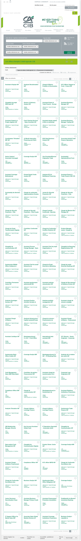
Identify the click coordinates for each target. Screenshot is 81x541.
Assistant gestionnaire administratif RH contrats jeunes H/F (30, 284)
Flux (64, 72)
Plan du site (61, 537)
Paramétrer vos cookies (31, 537)
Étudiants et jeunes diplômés (58, 30)
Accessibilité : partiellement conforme (46, 537)
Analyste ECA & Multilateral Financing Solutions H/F (48, 176)
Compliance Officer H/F (31, 462)
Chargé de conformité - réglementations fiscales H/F (31, 194)
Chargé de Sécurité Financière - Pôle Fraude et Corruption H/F (31, 212)
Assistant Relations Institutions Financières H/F (68, 392)
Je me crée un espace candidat (57, 1)
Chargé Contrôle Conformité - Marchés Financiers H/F (48, 212)
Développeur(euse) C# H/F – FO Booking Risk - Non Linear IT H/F (49, 356)
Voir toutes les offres (70, 38)
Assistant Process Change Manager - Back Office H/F (31, 248)
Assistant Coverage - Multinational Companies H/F (11, 176)
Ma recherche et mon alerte (18, 30)
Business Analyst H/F (30, 480)
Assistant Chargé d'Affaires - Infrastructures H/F (11, 320)
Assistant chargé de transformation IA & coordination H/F (48, 374)
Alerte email (56, 72)
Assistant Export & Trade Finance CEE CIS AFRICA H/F (68, 176)
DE (4, 2)
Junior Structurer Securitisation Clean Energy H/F (11, 500)
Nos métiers (28, 30)
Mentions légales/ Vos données (9, 537)
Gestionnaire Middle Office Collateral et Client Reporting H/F (11, 266)
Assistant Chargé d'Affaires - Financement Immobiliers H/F (68, 320)
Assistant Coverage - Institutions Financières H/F (49, 518)
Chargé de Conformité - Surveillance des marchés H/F (68, 464)
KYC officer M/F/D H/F (49, 462)
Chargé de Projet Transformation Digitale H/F (12, 230)
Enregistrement (72, 72)
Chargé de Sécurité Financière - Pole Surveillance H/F (67, 194)
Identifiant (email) (39, 5)
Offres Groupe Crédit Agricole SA (69, 30)
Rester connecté (70, 10)
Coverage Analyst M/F (30, 354)
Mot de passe (53, 5)
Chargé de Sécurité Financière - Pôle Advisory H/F (11, 212)
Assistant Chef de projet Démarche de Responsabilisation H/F (31, 266)
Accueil (11, 13)
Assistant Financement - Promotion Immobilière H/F (49, 500)
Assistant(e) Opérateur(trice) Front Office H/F (67, 158)
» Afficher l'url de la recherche (11, 74)
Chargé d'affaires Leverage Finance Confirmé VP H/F (29, 410)
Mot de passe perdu (70, 5)
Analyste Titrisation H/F (12, 408)
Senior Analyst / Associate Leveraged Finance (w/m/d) (11, 158)
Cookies (22, 537)
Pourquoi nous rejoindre (38, 30)
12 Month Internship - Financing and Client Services (30, 140)
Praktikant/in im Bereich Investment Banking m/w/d (68, 500)
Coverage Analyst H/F (30, 156)
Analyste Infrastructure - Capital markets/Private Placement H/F (31, 320)
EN (7, 2)
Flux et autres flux (70, 43)
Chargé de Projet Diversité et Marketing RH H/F (49, 266)
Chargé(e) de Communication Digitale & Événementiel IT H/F (31, 446)
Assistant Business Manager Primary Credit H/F (31, 500)
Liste (71, 62)
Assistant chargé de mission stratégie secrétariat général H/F (68, 302)
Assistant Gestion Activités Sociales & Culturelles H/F (30, 302)
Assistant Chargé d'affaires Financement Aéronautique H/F (12, 464)
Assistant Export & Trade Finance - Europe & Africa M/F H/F (49, 104)
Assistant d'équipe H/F (12, 84)
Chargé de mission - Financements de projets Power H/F (48, 320)
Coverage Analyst (66, 480)
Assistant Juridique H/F (12, 336)
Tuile (67, 62)
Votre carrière (48, 30)
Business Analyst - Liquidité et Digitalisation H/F (66, 518)
